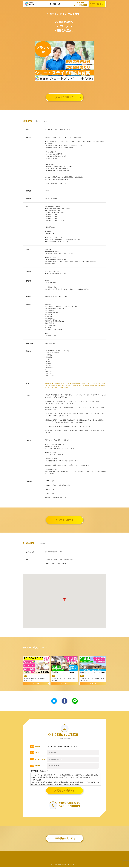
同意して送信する (64, 790)
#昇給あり (68, 385)
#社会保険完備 (76, 383)
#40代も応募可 (54, 387)
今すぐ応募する (96, 4)
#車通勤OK (94, 383)
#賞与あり (61, 385)
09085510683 (80, 5)
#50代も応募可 (64, 387)
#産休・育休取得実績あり (90, 385)
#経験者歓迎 (58, 383)
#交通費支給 (85, 383)
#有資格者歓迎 (53, 385)
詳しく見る (36, 683)
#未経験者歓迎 (49, 383)
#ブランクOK (67, 383)
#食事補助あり (77, 385)
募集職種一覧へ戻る (65, 838)
